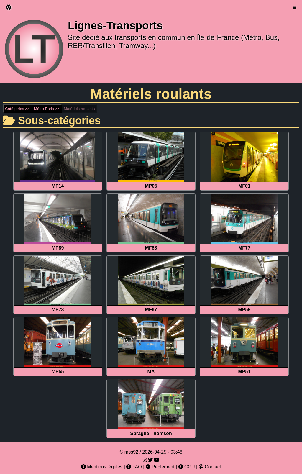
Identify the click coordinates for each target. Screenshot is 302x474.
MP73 (58, 309)
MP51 (244, 371)
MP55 (58, 371)
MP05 (151, 185)
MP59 (244, 309)
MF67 (151, 309)
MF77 (244, 247)
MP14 (58, 185)
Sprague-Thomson (151, 433)
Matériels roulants (79, 108)
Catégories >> (17, 108)
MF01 (244, 185)
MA (151, 371)
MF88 (151, 247)
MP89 (58, 247)
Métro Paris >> (47, 108)
